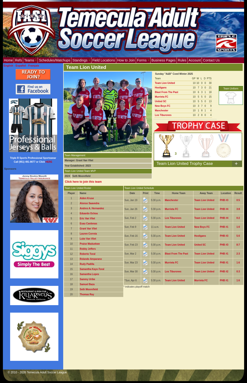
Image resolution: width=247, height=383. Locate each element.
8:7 (238, 244)
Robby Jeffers (88, 249)
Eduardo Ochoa (88, 213)
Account (195, 60)
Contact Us (211, 60)
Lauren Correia (88, 233)
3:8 (238, 209)
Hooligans (160, 87)
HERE (49, 162)
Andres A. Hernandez (92, 208)
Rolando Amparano (91, 259)
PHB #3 (224, 200)
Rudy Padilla (87, 264)
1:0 (238, 227)
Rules (182, 60)
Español (21, 65)
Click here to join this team (83, 181)
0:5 (238, 200)
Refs (18, 60)
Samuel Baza (87, 284)
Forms (143, 60)
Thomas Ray (87, 294)
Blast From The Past (166, 92)
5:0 (238, 236)
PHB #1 (224, 227)
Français (33, 65)
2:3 (238, 253)
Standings (81, 60)
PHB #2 (224, 271)
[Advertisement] (151, 315)
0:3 (238, 271)
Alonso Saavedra (89, 203)
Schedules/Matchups (54, 60)
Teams (30, 60)
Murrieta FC (161, 96)
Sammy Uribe (87, 279)
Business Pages (163, 60)
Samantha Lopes (89, 274)
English (8, 65)
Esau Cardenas (88, 223)
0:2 (238, 218)
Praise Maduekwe (90, 243)
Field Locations (103, 60)
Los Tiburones (163, 115)
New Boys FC (162, 106)
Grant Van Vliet (88, 228)
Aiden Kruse (87, 198)
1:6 (238, 262)
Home (8, 60)
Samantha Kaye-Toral (92, 269)
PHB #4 (224, 209)
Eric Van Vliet (87, 218)
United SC (160, 101)
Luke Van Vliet (88, 238)
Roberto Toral (87, 254)
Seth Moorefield (89, 289)
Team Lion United (165, 83)
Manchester (161, 110)
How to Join (126, 60)
